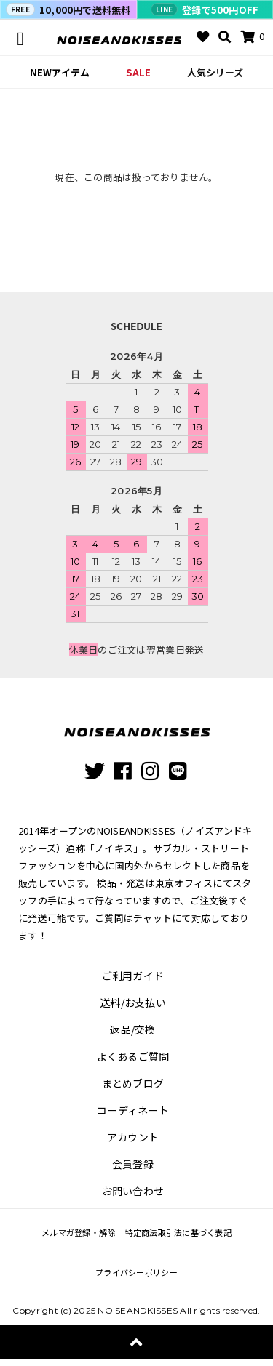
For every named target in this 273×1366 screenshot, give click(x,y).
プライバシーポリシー (136, 1272)
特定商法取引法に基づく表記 (178, 1232)
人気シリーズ (215, 72)
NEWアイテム (60, 72)
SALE (138, 72)
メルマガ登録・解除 (78, 1232)
